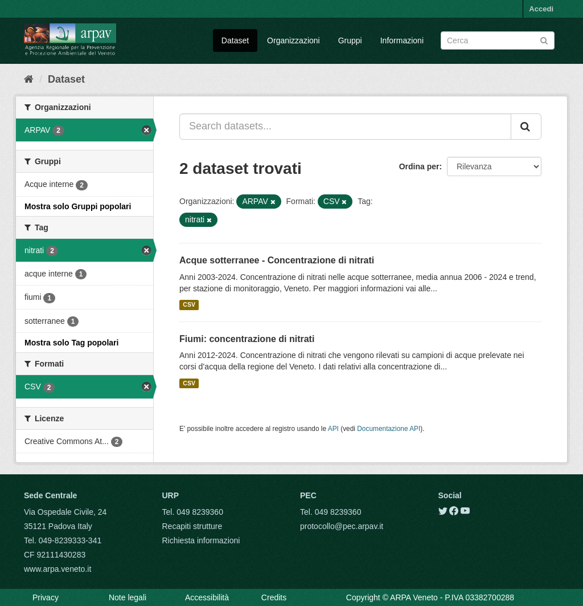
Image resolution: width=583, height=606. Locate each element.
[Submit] (544, 39)
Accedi (541, 9)
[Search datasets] (498, 40)
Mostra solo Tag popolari (71, 342)
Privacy (45, 597)
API (333, 429)
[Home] (29, 79)
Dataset (235, 40)
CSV (189, 305)
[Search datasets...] (345, 126)
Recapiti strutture (192, 526)
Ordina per (419, 166)
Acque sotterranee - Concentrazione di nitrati (276, 260)
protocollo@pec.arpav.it (341, 526)
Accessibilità (207, 597)
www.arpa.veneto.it (57, 569)
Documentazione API (388, 429)
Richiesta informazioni (201, 540)
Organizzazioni (293, 40)
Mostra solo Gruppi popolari (77, 206)
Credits (273, 597)
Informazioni (402, 40)
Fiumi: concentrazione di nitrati (246, 339)
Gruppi (350, 40)
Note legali (127, 597)
